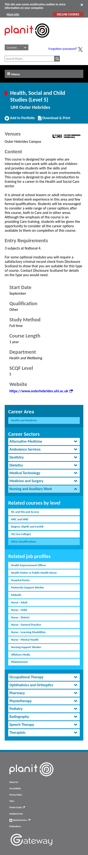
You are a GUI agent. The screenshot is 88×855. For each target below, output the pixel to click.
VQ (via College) (21, 534)
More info (13, 14)
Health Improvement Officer (28, 565)
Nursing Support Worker (26, 647)
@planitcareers (20, 820)
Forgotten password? (63, 49)
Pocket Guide (17, 807)
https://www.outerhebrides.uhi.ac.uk (41, 391)
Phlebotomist (19, 662)
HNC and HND (19, 519)
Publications (15, 826)
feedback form (16, 813)
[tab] (44, 441)
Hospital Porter (20, 580)
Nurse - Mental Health (24, 639)
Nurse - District (20, 617)
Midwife (16, 595)
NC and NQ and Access (25, 512)
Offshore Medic (20, 654)
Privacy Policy (15, 794)
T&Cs (11, 801)
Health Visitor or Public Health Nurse (34, 572)
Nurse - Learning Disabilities (28, 632)
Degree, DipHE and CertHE (27, 526)
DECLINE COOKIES (68, 14)
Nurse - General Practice (26, 624)
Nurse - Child (19, 610)
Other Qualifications (23, 541)
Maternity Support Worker (27, 587)
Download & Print (54, 120)
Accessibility (15, 788)
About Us (13, 782)
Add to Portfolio (20, 120)
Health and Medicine (24, 420)
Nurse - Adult (19, 602)
